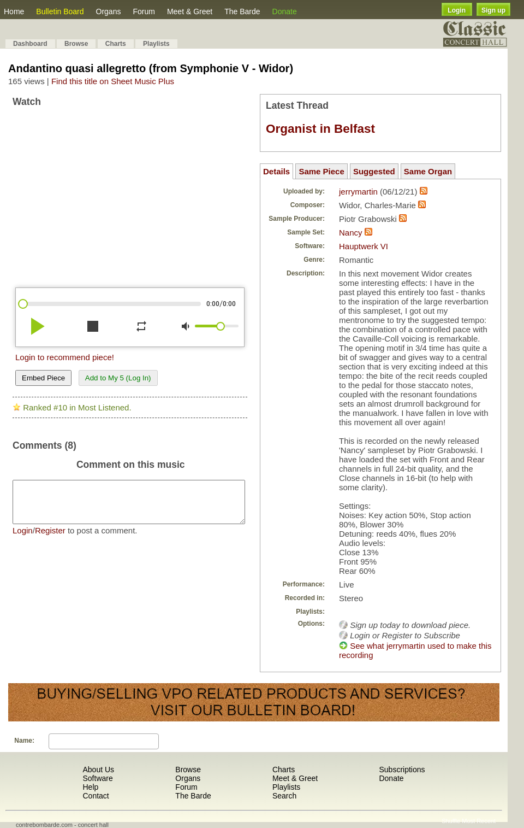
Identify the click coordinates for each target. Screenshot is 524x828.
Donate (284, 11)
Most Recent (479, 821)
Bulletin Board (60, 11)
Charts (115, 44)
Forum (143, 11)
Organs (108, 11)
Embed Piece (43, 378)
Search (284, 795)
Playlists (156, 44)
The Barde (242, 11)
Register (50, 538)
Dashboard (30, 44)
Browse (76, 44)
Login (457, 10)
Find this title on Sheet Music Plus (112, 81)
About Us (98, 769)
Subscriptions (402, 769)
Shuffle (451, 821)
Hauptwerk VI (363, 246)
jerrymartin (358, 191)
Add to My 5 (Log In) (118, 378)
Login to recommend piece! (64, 357)
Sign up (493, 10)
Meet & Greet (189, 11)
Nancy (350, 232)
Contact (95, 795)
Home (14, 11)
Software (97, 778)
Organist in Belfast (320, 129)
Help (90, 787)
